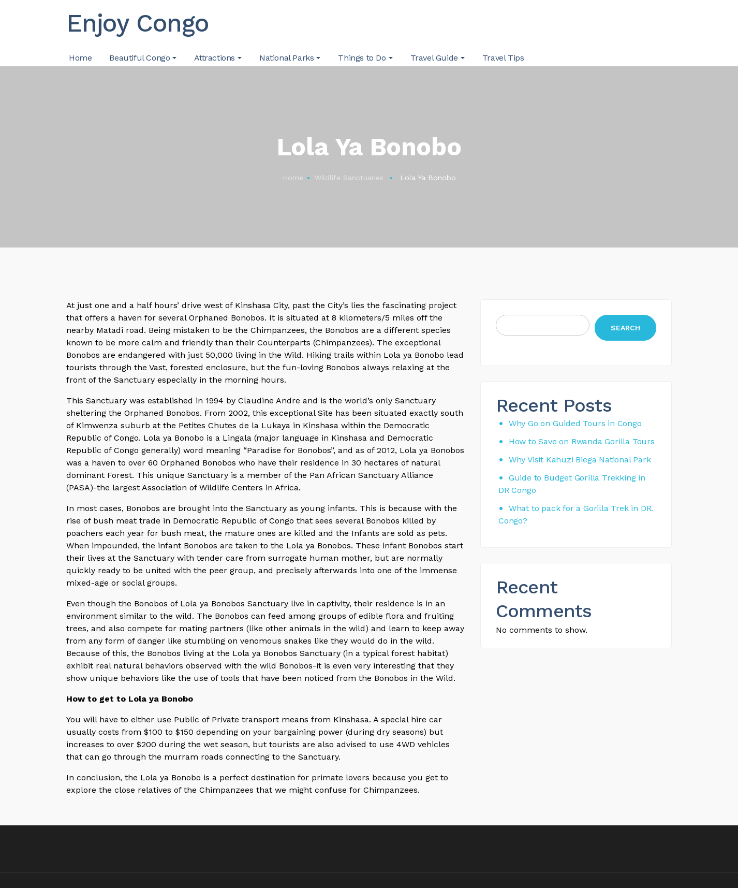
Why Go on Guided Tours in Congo (575, 423)
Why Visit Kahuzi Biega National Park (580, 459)
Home (293, 177)
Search (625, 328)
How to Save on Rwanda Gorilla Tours (582, 441)
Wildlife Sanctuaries (349, 177)
